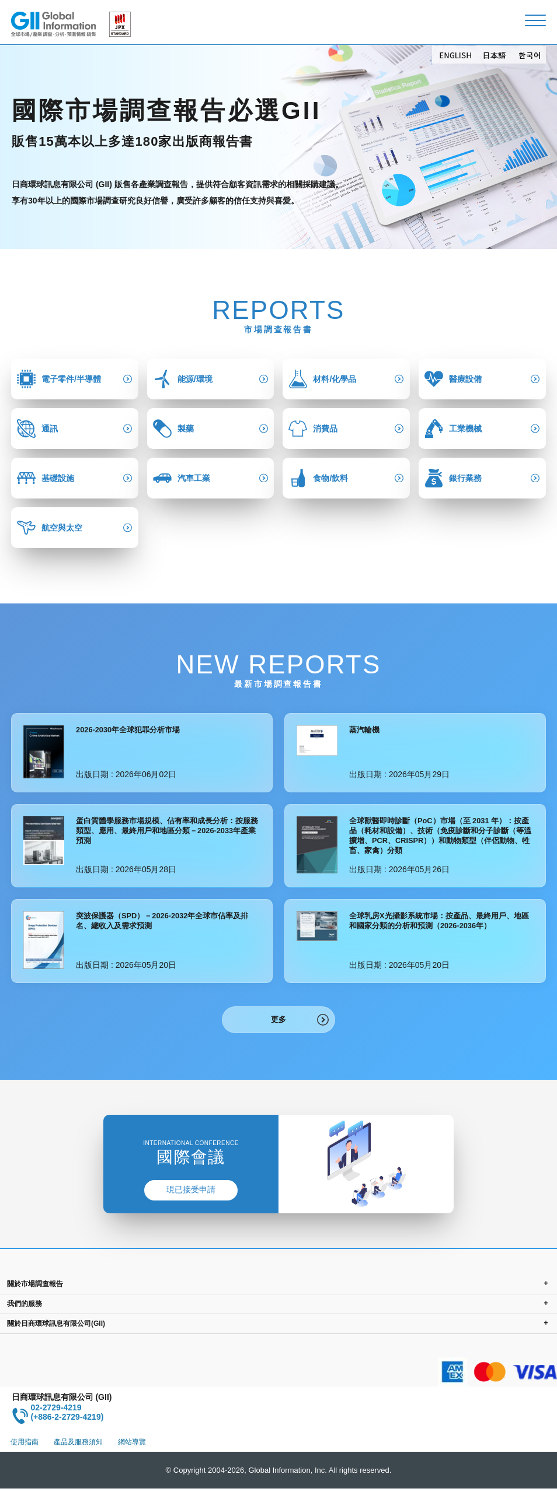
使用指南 (25, 1445)
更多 (278, 1021)
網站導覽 (132, 1445)
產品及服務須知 (78, 1445)
